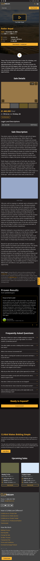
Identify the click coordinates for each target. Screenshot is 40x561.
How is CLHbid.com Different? (12, 510)
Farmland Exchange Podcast (9, 545)
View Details (10, 485)
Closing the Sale (5, 535)
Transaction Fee (5, 540)
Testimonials (4, 523)
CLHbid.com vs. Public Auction (9, 516)
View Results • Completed (19, 44)
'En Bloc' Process (5, 537)
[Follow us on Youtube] (5, 0)
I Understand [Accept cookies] (6, 558)
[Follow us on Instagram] (3, 0)
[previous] (32, 325)
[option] (19, 309)
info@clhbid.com (12, 277)
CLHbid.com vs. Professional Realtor (11, 521)
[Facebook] (2, 505)
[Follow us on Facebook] (1, 0)
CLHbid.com (4, 274)
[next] (37, 325)
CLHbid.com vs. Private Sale (9, 513)
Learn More (6, 451)
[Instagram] (8, 505)
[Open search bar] (35, 4)
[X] (11, 505)
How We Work (6, 527)
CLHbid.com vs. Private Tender (9, 518)
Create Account (19, 406)
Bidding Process (5, 530)
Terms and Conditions (7, 542)
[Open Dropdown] (19, 340)
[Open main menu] (37, 4)
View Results (33, 8)
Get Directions (5, 117)
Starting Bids (4, 532)
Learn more (31, 554)
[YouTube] (5, 505)
